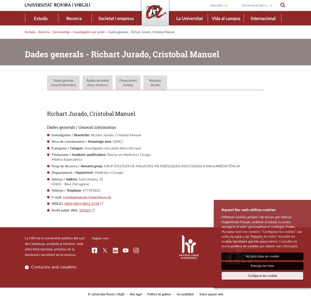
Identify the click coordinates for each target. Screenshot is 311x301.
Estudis (41, 18)
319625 (85, 210)
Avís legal (136, 294)
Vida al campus (226, 18)
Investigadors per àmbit (89, 32)
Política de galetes (159, 294)
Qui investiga (61, 32)
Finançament (128, 83)
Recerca (74, 18)
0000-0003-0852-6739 (81, 203)
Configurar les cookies (262, 275)
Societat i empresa (116, 18)
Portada (30, 32)
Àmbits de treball (97, 83)
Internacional (263, 18)
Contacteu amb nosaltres (53, 266)
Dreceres (216, 5)
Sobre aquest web (211, 294)
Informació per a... (255, 5)
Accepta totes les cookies (262, 256)
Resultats (155, 83)
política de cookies (245, 246)
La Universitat (189, 18)
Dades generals (63, 83)
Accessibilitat (185, 294)
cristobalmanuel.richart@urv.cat (87, 197)
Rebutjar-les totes (262, 266)
